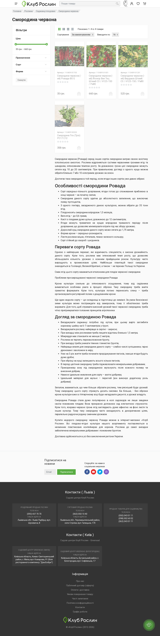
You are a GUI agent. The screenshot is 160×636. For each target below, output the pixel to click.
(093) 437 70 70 (34, 514)
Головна (17, 11)
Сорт (31, 64)
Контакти (80, 607)
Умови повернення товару (80, 594)
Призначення (31, 57)
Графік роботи (80, 611)
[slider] (16, 44)
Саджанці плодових (45, 11)
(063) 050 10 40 (80, 514)
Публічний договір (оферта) (80, 585)
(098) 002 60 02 (126, 518)
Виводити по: (103, 34)
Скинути (22, 80)
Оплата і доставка (80, 590)
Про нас (80, 581)
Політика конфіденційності (80, 603)
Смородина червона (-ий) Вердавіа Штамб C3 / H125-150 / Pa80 (133, 78)
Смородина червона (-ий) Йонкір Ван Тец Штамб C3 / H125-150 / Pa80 (101, 79)
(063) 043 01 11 (126, 521)
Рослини (29, 11)
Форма (31, 71)
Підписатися (66, 472)
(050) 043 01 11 (126, 515)
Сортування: (63, 34)
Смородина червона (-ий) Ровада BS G (69, 77)
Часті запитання (80, 598)
